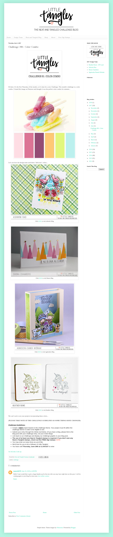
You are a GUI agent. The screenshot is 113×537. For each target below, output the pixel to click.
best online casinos (43, 476)
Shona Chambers (94, 70)
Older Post (77, 512)
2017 (90, 105)
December (94, 108)
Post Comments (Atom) (23, 516)
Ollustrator (60, 527)
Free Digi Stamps (64, 37)
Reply (15, 479)
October (93, 114)
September (94, 117)
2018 (90, 102)
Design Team (18, 37)
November (94, 111)
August (93, 120)
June (92, 126)
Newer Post (12, 512)
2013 (90, 158)
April (92, 137)
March (93, 140)
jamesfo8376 (17, 471)
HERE (40, 221)
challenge (15, 460)
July (92, 123)
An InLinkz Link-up (14, 451)
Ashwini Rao (92, 67)
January (93, 146)
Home (9, 37)
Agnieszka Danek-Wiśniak (96, 72)
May (92, 134)
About (53, 37)
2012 (90, 161)
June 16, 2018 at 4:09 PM (29, 471)
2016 (90, 149)
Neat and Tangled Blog (33, 37)
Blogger (73, 527)
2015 (90, 152)
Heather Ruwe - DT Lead (96, 65)
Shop (46, 37)
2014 (90, 155)
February (93, 142)
